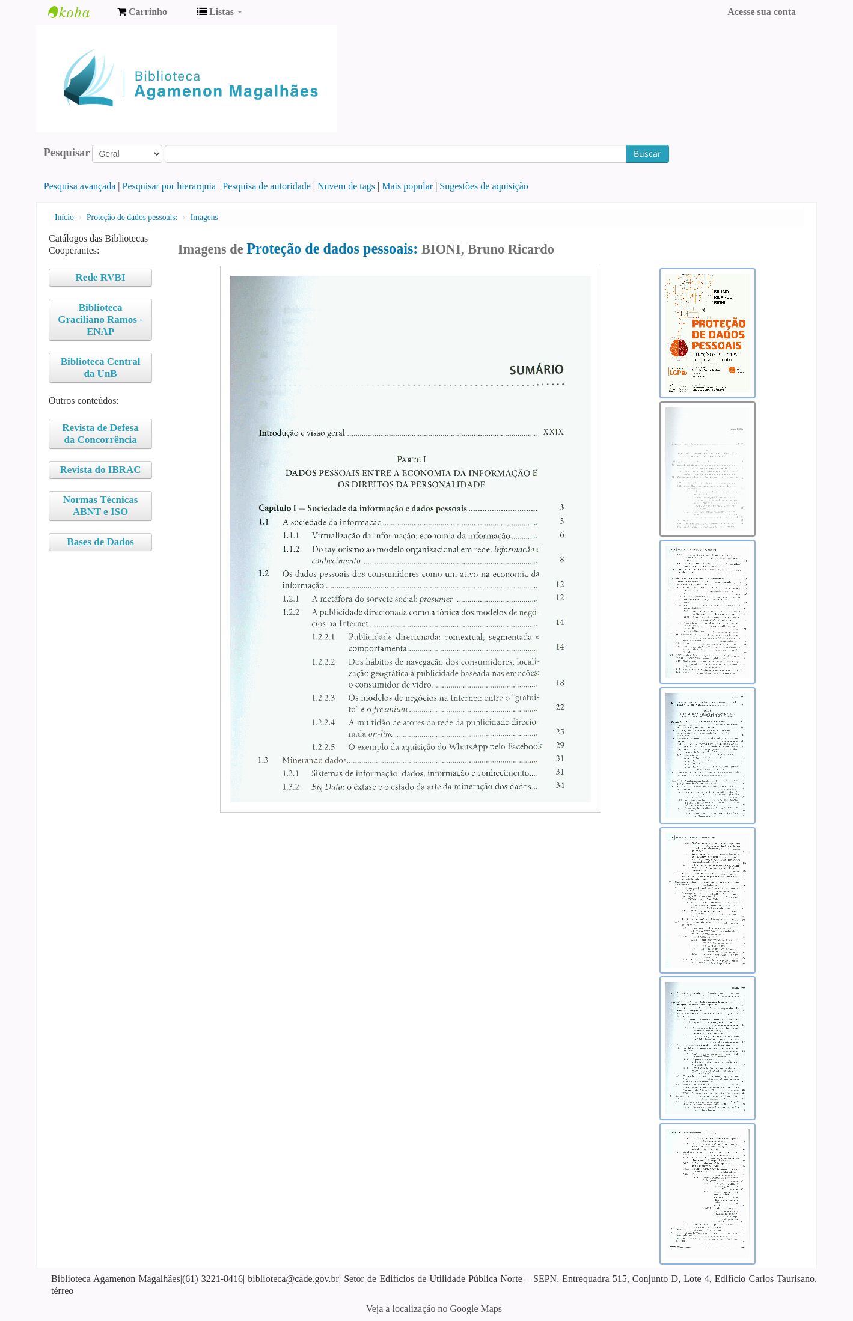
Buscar (647, 153)
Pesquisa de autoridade (266, 186)
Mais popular (407, 186)
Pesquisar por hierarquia (169, 186)
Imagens (204, 217)
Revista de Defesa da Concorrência (100, 433)
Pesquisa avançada (80, 186)
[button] (142, 12)
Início (64, 217)
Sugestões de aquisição (483, 186)
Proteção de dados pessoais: (132, 217)
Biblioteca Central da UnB (101, 367)
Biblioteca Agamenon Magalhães (78, 12)
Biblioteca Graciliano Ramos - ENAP (100, 319)
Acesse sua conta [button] (761, 12)
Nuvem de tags (346, 186)
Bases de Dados (100, 542)
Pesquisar (67, 153)
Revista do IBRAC (100, 469)
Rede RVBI (101, 277)
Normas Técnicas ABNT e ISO (100, 505)
